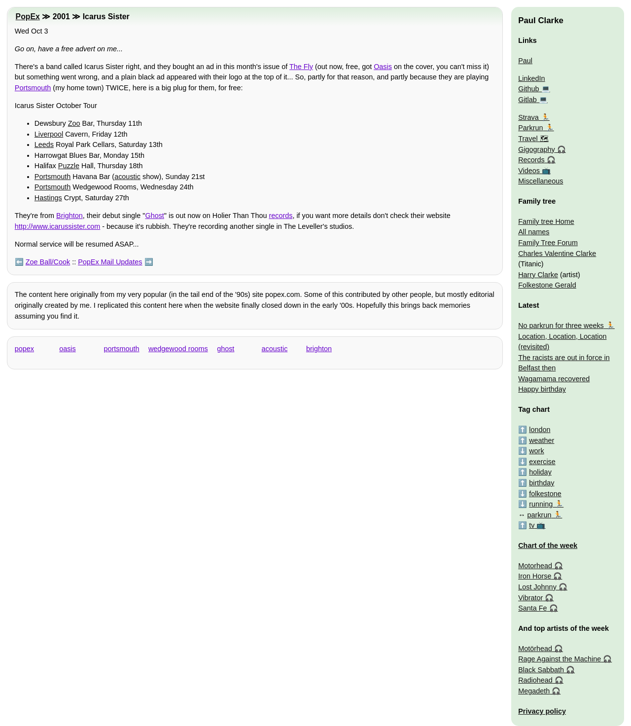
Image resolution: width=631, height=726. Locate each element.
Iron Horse (534, 576)
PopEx (28, 16)
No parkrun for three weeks (561, 325)
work (536, 451)
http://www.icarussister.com (58, 226)
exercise (542, 462)
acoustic (127, 177)
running (541, 504)
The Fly (301, 67)
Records (531, 160)
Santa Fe (532, 608)
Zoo (74, 123)
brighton (319, 349)
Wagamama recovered (554, 379)
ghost (225, 349)
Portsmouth (33, 88)
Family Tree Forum (548, 243)
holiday (540, 472)
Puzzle (68, 166)
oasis (67, 349)
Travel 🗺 (533, 139)
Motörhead (535, 649)
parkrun (539, 515)
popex (24, 349)
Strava (528, 117)
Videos (529, 171)
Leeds (44, 144)
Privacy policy (542, 711)
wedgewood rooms (178, 349)
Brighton (69, 215)
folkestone (545, 494)
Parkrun (530, 128)
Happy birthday (542, 389)
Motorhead (535, 566)
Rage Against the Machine (559, 659)
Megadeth (534, 691)
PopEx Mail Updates (110, 262)
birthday (541, 483)
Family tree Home (546, 221)
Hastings (48, 198)
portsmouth (122, 349)
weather (541, 440)
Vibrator (530, 598)
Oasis (383, 67)
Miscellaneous (540, 181)
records (280, 215)
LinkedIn (531, 78)
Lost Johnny (537, 587)
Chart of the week (547, 545)
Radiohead (535, 680)
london (539, 430)
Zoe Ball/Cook (48, 262)
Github (528, 89)
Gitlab (527, 100)
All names (533, 232)
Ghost (154, 215)
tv (531, 525)
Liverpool (49, 134)
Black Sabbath (541, 670)
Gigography (536, 149)
